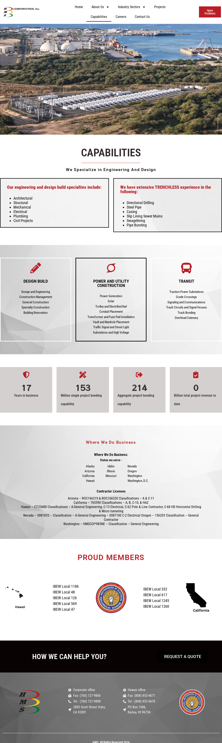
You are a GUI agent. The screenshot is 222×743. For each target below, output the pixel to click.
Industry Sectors (132, 7)
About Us (100, 7)
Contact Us (142, 17)
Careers (121, 17)
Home (79, 7)
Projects (159, 7)
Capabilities (99, 17)
